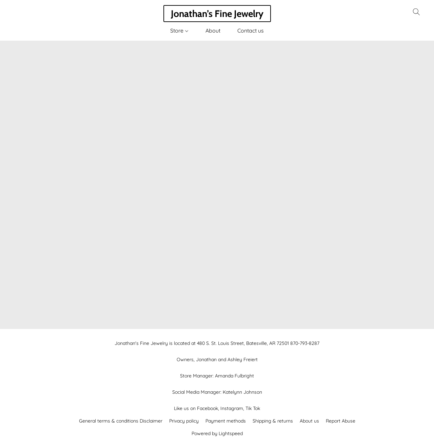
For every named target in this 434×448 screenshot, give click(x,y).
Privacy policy (184, 421)
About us (309, 421)
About (212, 30)
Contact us (250, 30)
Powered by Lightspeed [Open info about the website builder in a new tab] (217, 433)
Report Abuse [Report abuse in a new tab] (340, 421)
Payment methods (225, 421)
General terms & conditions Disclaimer (120, 421)
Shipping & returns (273, 421)
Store (179, 30)
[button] (217, 13)
